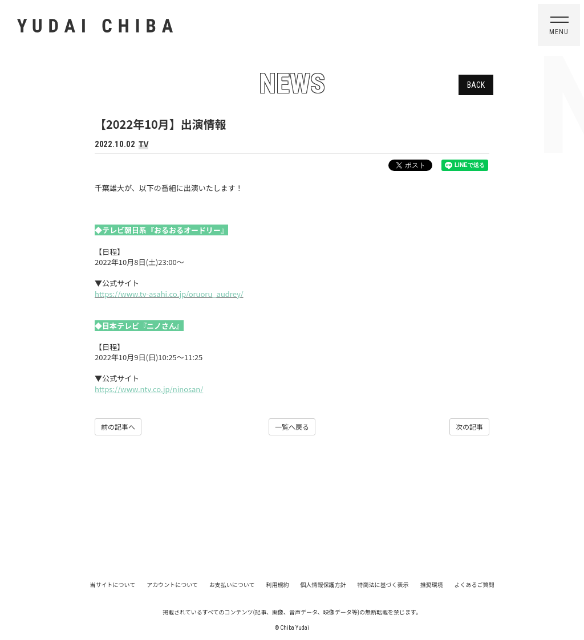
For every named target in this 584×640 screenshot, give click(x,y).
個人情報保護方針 (323, 584)
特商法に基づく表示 (383, 584)
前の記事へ (118, 426)
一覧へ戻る (292, 426)
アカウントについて (172, 584)
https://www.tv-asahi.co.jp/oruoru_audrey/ (169, 293)
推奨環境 (431, 584)
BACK (476, 84)
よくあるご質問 (474, 584)
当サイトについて (112, 584)
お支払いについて (232, 584)
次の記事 (469, 426)
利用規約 (277, 584)
